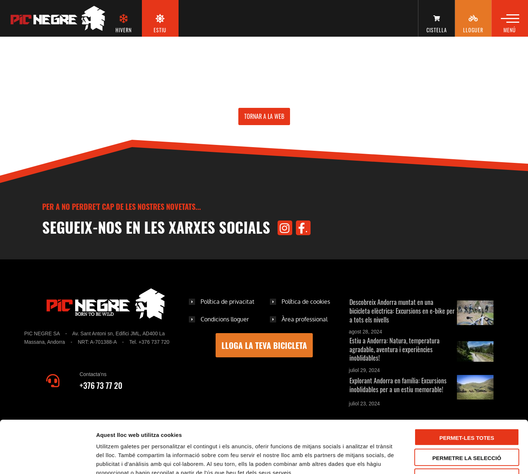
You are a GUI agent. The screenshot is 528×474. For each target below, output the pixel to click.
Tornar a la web (264, 116)
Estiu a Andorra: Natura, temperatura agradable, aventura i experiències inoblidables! (394, 349)
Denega (466, 429)
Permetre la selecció (466, 409)
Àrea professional (304, 319)
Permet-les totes (466, 389)
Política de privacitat (227, 301)
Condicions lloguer (225, 319)
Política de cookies (306, 301)
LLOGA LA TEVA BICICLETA (264, 345)
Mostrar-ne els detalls (422, 460)
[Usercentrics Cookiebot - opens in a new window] (47, 459)
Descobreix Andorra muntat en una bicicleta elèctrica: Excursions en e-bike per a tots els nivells (402, 310)
